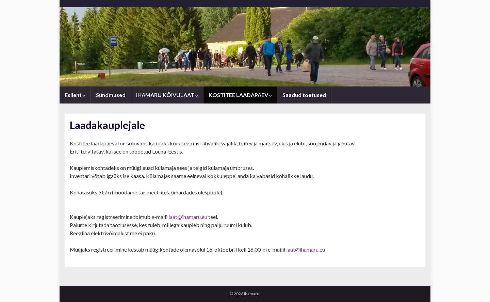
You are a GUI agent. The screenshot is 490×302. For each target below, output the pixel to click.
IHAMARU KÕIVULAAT (167, 95)
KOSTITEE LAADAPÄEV (240, 95)
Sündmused (111, 95)
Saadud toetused (304, 95)
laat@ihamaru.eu (187, 216)
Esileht (75, 95)
